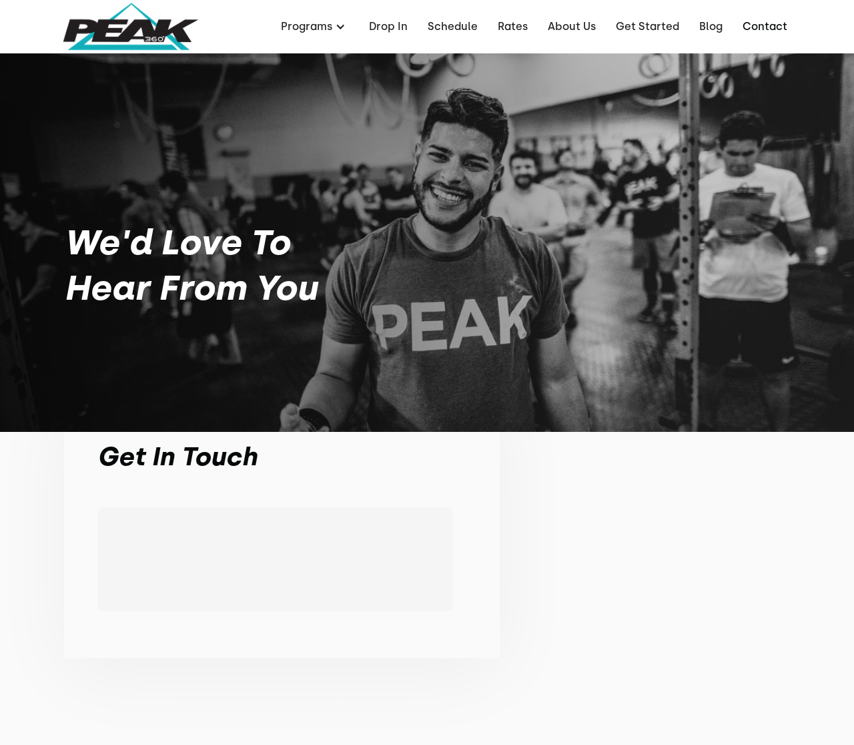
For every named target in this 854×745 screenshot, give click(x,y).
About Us (572, 26)
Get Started (647, 26)
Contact (765, 26)
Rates (513, 26)
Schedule (453, 26)
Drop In (388, 26)
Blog (711, 26)
